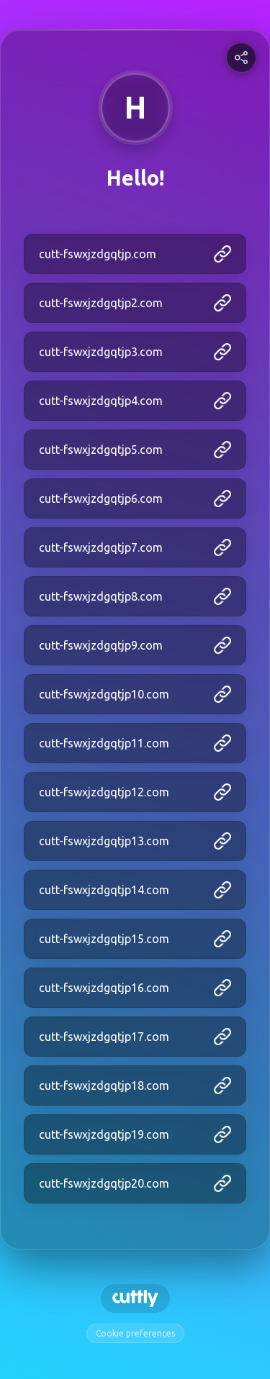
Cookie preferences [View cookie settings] (135, 1333)
